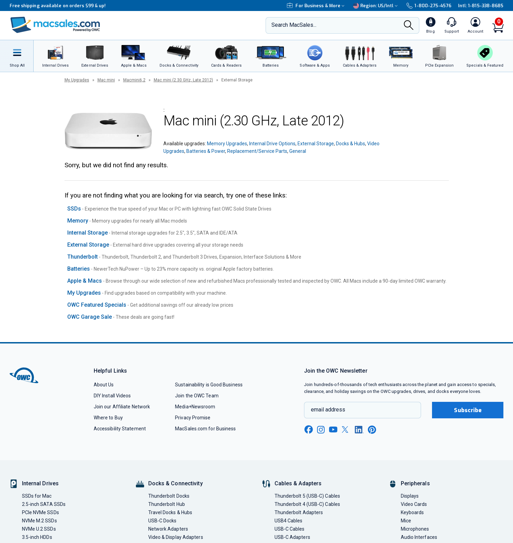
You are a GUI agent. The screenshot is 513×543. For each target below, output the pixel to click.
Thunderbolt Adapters (299, 512)
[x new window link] (346, 429)
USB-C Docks (162, 520)
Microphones (415, 529)
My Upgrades (77, 80)
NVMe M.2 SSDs (39, 520)
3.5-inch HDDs (37, 537)
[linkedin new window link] (359, 429)
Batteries (78, 268)
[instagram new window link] (321, 429)
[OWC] (55, 25)
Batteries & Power (205, 151)
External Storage (316, 143)
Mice (406, 520)
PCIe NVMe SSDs (40, 512)
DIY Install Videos (112, 395)
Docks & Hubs (350, 143)
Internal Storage (87, 232)
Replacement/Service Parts (257, 151)
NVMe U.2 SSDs (39, 529)
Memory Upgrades (227, 143)
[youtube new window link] (333, 429)
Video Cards (414, 504)
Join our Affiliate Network (122, 406)
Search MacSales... (293, 25)
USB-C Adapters (292, 537)
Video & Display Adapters (175, 537)
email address (328, 409)
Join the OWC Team (197, 395)
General (297, 151)
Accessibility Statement (120, 428)
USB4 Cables (289, 520)
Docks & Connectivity (175, 483)
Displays (410, 496)
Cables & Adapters (298, 483)
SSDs (74, 208)
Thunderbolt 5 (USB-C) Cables (307, 496)
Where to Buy (108, 417)
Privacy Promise (192, 417)
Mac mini (106, 80)
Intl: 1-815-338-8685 (481, 6)
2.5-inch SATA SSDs (44, 504)
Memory (77, 220)
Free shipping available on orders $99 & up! (58, 6)
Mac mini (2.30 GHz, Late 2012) (183, 80)
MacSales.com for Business (205, 428)
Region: (376, 5)
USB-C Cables (290, 529)
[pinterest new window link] (372, 430)
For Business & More (316, 5)
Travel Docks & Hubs (170, 512)
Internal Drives (40, 483)
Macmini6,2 (134, 80)
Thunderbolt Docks (169, 496)
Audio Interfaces (419, 537)
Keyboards (412, 512)
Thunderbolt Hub (166, 504)
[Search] (409, 26)
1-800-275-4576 (428, 5)
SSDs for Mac (37, 496)
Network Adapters (168, 529)
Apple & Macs (84, 281)
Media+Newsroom (195, 406)
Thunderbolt (82, 256)
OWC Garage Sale (89, 317)
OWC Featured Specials (96, 305)
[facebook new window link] (308, 429)
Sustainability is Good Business (209, 384)
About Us (104, 384)
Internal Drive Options (272, 143)
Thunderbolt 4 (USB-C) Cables (307, 504)
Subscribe (467, 410)
